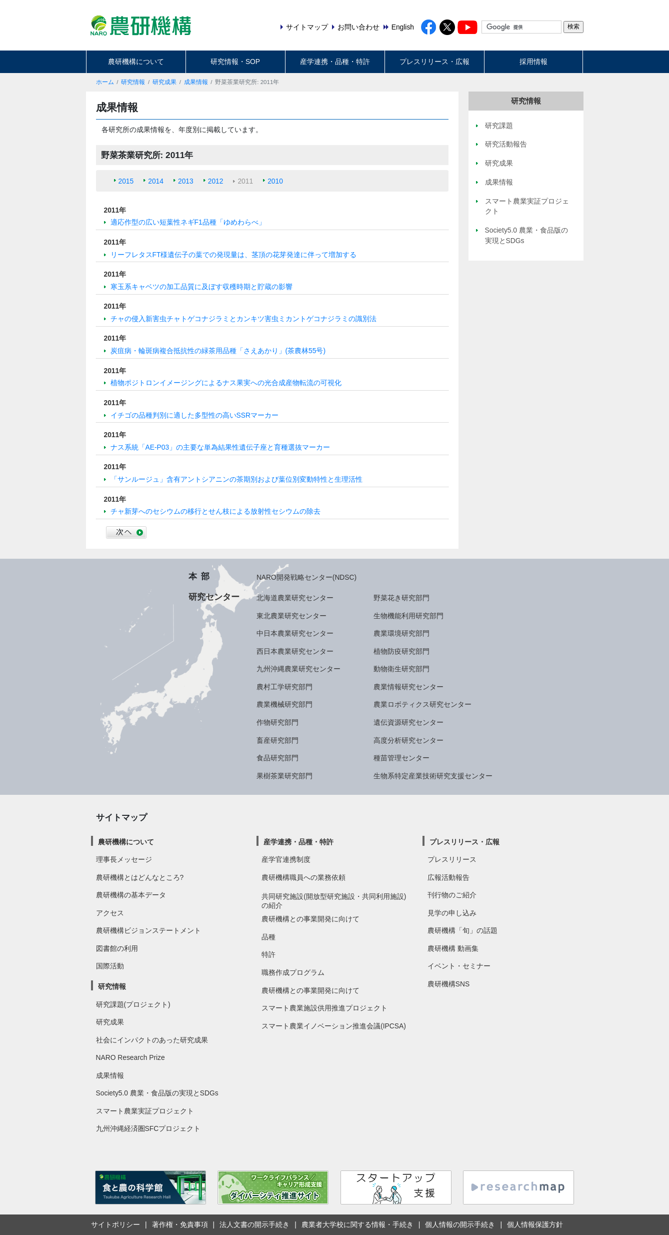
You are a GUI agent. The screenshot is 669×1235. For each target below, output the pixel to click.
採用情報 (534, 62)
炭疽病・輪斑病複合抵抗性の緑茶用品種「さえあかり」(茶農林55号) (218, 351)
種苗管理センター (402, 758)
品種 (269, 937)
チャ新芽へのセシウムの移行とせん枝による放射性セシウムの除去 (215, 511)
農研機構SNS (449, 984)
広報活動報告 (449, 877)
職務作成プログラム (293, 972)
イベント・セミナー (459, 966)
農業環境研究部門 (402, 633)
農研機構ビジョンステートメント (148, 930)
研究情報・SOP (235, 62)
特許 (269, 954)
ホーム (105, 82)
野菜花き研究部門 (402, 598)
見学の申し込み (452, 913)
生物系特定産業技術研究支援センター (433, 776)
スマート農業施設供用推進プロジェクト (325, 1008)
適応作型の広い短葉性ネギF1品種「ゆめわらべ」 (188, 222)
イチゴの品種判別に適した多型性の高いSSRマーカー (194, 415)
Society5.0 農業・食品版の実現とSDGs (157, 1093)
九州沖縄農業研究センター (298, 669)
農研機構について (136, 62)
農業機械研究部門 (284, 704)
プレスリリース (452, 859)
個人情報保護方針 (535, 1224)
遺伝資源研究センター (409, 722)
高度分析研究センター (409, 740)
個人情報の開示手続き (460, 1224)
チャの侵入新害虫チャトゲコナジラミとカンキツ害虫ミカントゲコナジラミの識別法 (243, 319)
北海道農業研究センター (295, 598)
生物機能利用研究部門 (409, 616)
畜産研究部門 (277, 740)
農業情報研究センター (409, 687)
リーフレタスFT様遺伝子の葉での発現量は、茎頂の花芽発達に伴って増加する (233, 255)
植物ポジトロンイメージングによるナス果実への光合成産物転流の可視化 (226, 383)
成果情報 (196, 82)
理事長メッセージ (124, 859)
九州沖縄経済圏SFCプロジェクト (148, 1128)
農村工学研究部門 (284, 687)
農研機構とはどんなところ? (140, 877)
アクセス (110, 913)
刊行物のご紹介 (452, 895)
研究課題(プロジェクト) (133, 1004)
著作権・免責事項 (180, 1224)
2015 (126, 181)
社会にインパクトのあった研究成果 (152, 1040)
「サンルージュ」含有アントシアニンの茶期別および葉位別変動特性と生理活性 (236, 479)
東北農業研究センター (291, 616)
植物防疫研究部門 (402, 651)
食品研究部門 (277, 758)
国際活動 (110, 966)
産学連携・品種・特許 (335, 62)
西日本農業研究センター (295, 651)
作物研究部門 (277, 722)
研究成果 (164, 82)
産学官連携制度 (286, 859)
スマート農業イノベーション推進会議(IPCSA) (334, 1026)
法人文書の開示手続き (255, 1224)
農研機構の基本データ (131, 895)
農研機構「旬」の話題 (463, 930)
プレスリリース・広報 (435, 62)
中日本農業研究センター (295, 633)
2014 (156, 181)
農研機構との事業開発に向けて (311, 919)
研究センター (214, 597)
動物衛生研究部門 (402, 669)
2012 (216, 181)
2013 (186, 181)
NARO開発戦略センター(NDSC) (306, 577)
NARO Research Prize (130, 1057)
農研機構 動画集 (453, 948)
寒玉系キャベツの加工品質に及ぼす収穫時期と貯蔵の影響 (201, 287)
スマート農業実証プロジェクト (145, 1111)
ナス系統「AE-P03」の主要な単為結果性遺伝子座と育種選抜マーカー (220, 447)
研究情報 (133, 82)
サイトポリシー (115, 1224)
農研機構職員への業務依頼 (304, 877)
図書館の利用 (117, 948)
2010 (275, 181)
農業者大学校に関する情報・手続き (358, 1224)
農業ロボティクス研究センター (423, 704)
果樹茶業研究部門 (284, 776)
